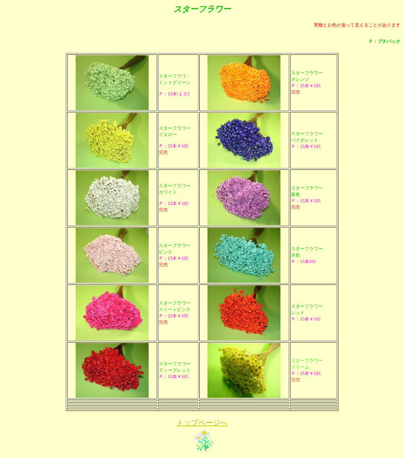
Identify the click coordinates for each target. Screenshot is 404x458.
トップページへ (202, 422)
